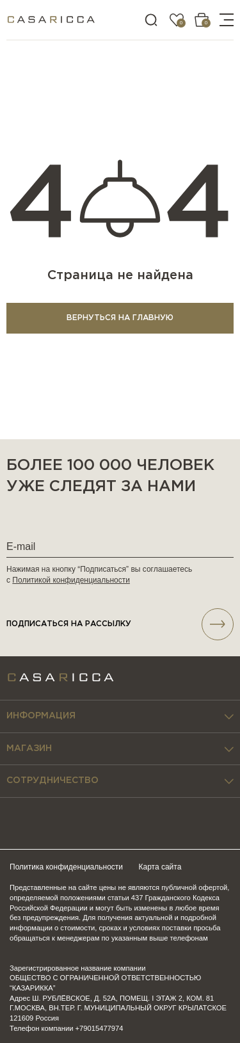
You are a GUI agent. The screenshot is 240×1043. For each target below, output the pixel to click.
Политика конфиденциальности (66, 866)
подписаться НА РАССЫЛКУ (120, 624)
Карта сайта (159, 866)
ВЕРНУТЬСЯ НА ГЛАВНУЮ (120, 317)
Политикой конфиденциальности (71, 580)
